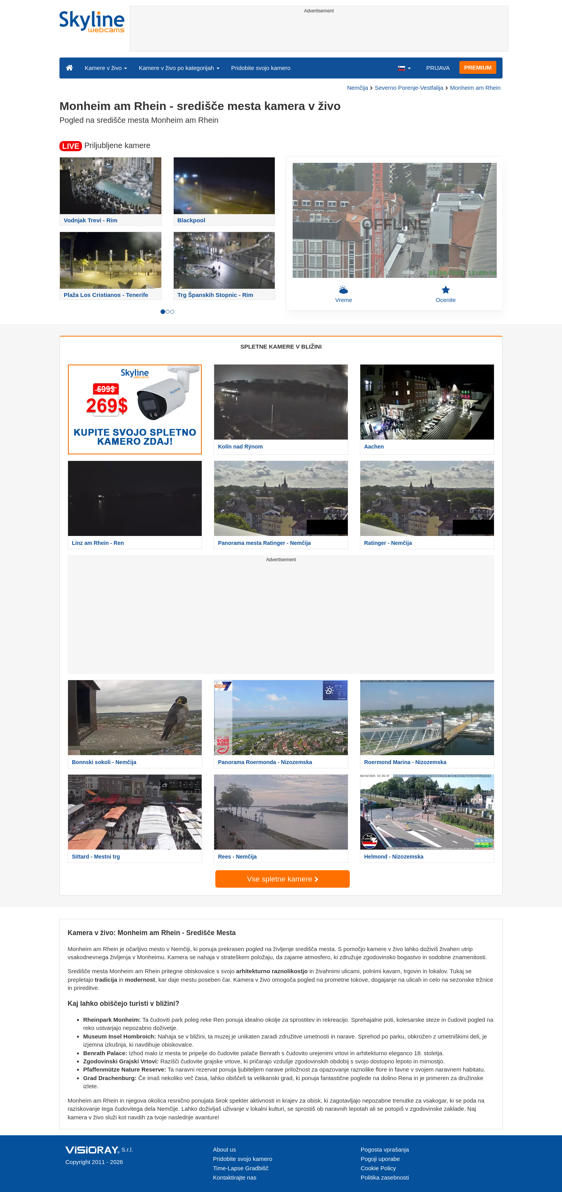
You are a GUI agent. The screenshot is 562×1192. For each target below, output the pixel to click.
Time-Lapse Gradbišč (241, 1168)
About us (224, 1149)
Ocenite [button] (446, 294)
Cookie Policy (378, 1168)
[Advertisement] (319, 33)
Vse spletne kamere (282, 879)
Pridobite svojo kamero (261, 68)
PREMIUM (478, 67)
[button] (404, 67)
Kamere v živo (106, 68)
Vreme (343, 294)
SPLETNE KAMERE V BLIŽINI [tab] (280, 346)
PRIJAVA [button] (438, 68)
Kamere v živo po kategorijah (179, 68)
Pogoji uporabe (380, 1158)
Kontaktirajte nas (235, 1177)
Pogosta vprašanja (385, 1149)
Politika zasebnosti (385, 1177)
